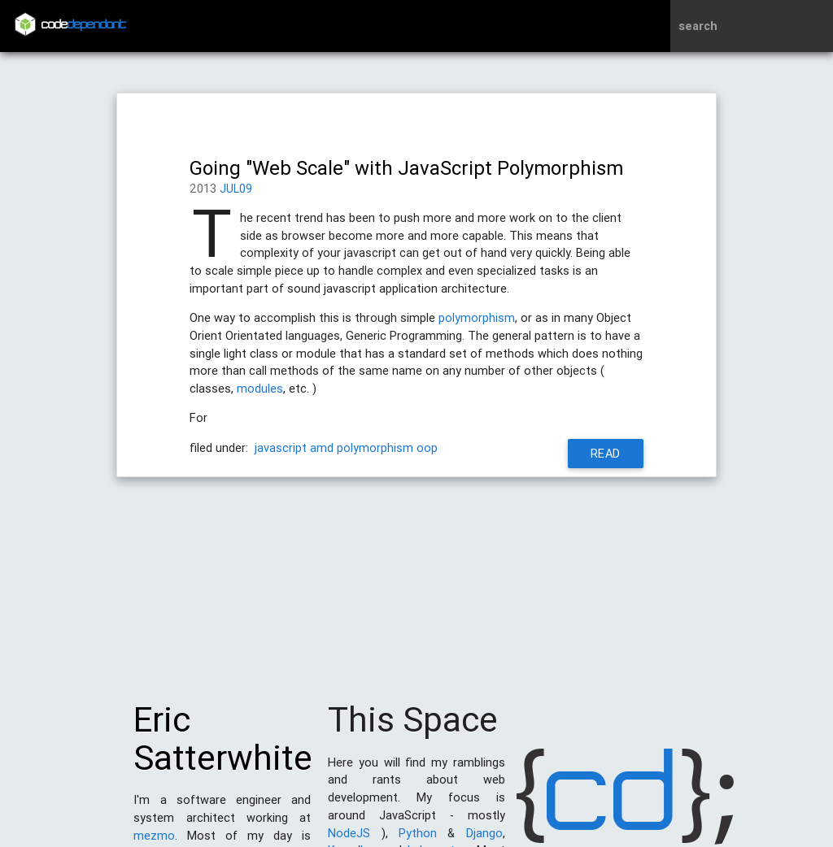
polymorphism (476, 317)
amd (322, 447)
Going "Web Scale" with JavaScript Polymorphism (406, 168)
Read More (605, 456)
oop (427, 447)
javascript (281, 447)
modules (260, 388)
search (697, 25)
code (83, 25)
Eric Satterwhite (222, 747)
